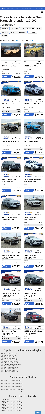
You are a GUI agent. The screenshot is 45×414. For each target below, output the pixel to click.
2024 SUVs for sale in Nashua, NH (9, 368)
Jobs (39, 8)
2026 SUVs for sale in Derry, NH (8, 355)
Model (39, 28)
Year (23, 28)
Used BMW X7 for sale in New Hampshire (11, 410)
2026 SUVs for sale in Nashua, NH (9, 356)
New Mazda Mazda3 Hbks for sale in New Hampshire (13, 388)
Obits (30, 8)
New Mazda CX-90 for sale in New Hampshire (11, 383)
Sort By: (4, 35)
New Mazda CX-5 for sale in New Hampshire (11, 380)
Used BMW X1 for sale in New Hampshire (11, 404)
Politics (12, 8)
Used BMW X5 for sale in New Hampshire (11, 401)
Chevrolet (30, 28)
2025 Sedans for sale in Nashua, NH (9, 367)
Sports (22, 8)
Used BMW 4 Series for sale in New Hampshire (12, 408)
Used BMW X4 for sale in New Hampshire (11, 407)
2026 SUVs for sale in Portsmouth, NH (10, 353)
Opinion (27, 8)
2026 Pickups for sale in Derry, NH (9, 359)
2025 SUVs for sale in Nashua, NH (9, 365)
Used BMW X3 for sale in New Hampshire (11, 399)
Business (17, 8)
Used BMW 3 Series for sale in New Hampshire (12, 402)
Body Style (5, 32)
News (7, 8)
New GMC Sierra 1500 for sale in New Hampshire (12, 389)
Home (3, 8)
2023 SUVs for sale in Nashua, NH (9, 370)
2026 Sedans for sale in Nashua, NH (9, 362)
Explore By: (4, 28)
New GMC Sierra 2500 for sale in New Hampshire (12, 391)
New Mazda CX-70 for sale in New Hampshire (11, 386)
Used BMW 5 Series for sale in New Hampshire (12, 405)
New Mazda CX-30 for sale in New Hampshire (11, 385)
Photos (35, 8)
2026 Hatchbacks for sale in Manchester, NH (11, 364)
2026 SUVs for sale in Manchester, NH (10, 358)
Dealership (22, 32)
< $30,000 (32, 32)
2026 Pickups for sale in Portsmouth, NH (10, 361)
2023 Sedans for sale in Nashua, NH (9, 371)
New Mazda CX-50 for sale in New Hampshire (11, 382)
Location (14, 32)
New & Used (15, 28)
